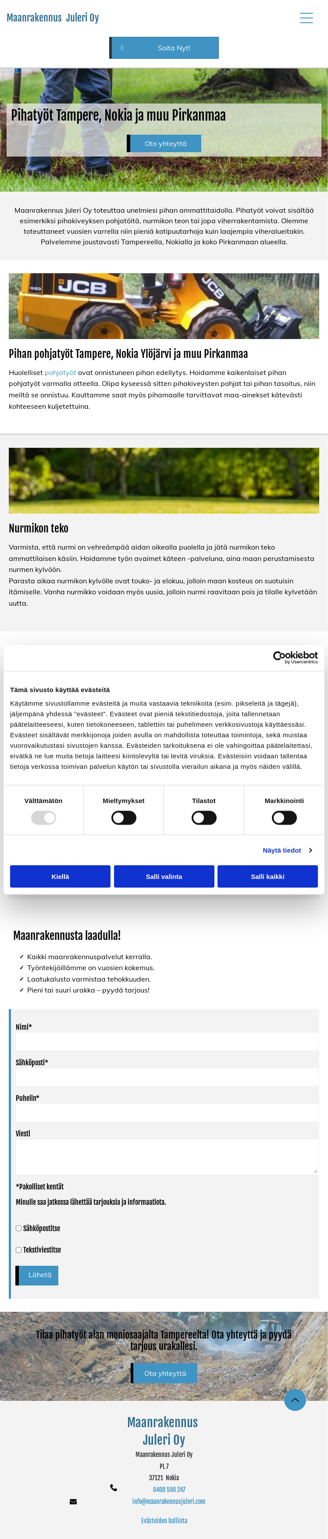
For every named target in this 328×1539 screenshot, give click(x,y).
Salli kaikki (268, 876)
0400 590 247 (169, 1489)
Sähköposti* (32, 1062)
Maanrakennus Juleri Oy (53, 18)
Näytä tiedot (282, 850)
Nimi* (24, 1027)
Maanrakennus (163, 1422)
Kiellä (60, 876)
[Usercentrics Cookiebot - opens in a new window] (279, 657)
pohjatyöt (60, 372)
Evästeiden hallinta (164, 1521)
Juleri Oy (164, 1440)
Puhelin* (27, 1098)
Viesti (23, 1133)
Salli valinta (164, 876)
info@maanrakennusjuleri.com (168, 1501)
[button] (306, 18)
